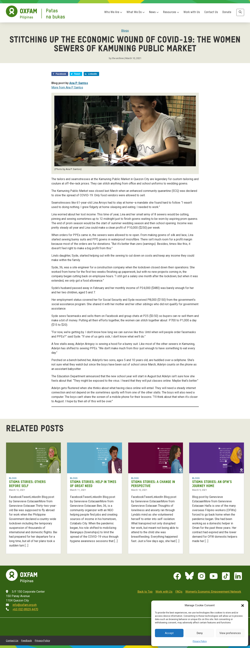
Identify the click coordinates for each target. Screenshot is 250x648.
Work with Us (191, 13)
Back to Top (145, 591)
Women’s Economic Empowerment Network (213, 591)
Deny (200, 633)
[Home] (35, 13)
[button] (242, 605)
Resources (171, 13)
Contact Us (211, 13)
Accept (169, 633)
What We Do (136, 13)
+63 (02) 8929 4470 (25, 608)
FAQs (178, 591)
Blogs (125, 30)
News (154, 13)
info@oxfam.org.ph (25, 604)
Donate (226, 13)
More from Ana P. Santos (67, 87)
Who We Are (113, 13)
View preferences (230, 633)
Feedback (26, 639)
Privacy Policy (200, 641)
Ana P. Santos (78, 83)
